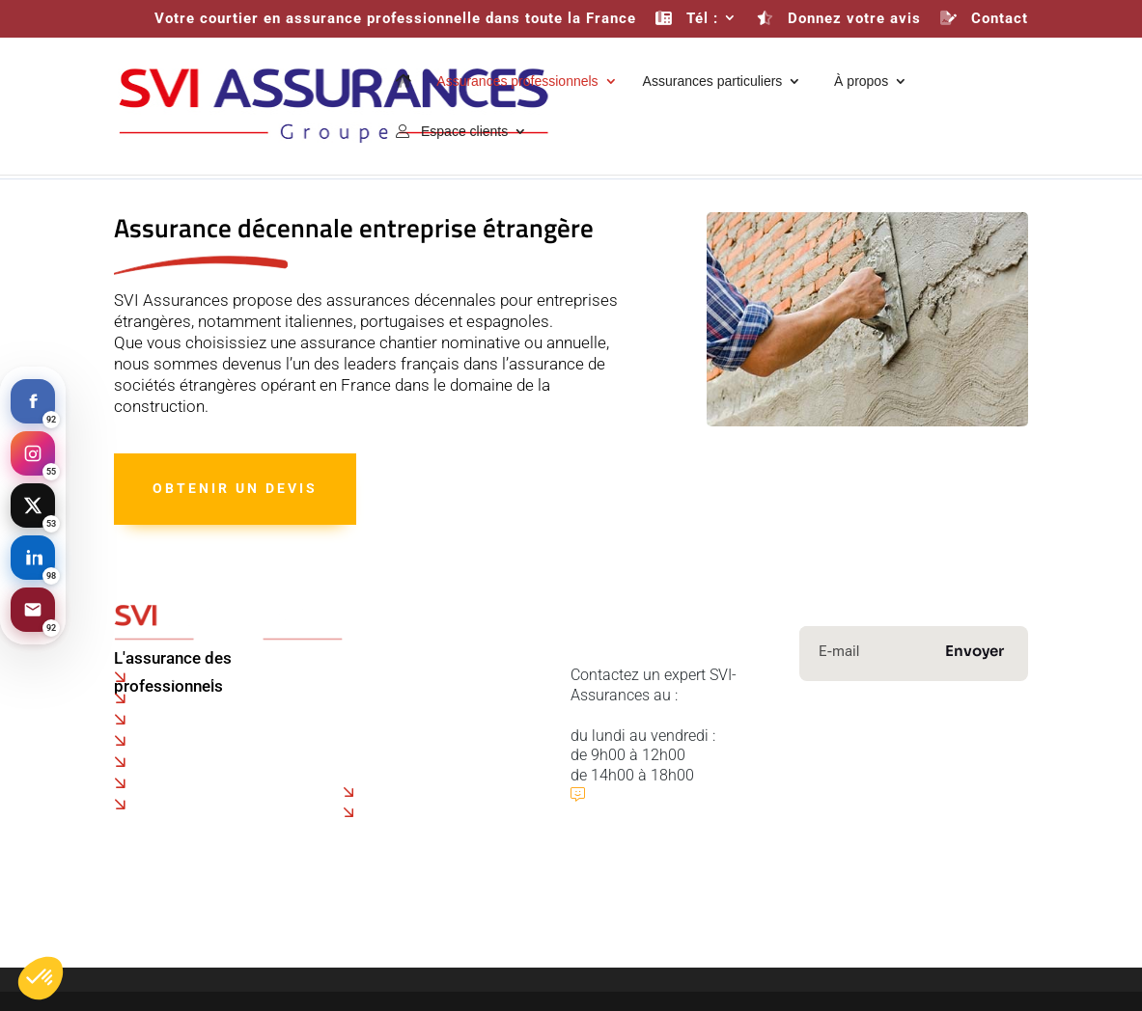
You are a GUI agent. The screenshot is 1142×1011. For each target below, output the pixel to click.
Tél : (686, 19)
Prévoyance (881, 783)
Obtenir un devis (235, 488)
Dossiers (372, 735)
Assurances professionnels (517, 81)
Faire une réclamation (416, 715)
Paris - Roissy (185, 677)
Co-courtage (384, 696)
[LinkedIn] (33, 557)
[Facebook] (33, 401)
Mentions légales (619, 954)
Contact (984, 19)
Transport (947, 765)
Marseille (171, 783)
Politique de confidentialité (433, 676)
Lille (152, 719)
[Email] (33, 609)
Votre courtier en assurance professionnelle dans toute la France (395, 19)
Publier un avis (648, 794)
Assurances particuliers (713, 81)
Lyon (155, 741)
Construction (848, 765)
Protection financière (887, 800)
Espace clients (452, 131)
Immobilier (978, 783)
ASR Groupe (1044, 896)
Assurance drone (423, 792)
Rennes (165, 762)
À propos (857, 81)
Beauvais (170, 698)
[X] (33, 505)
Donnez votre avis (839, 19)
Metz (156, 804)
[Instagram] (33, 453)
